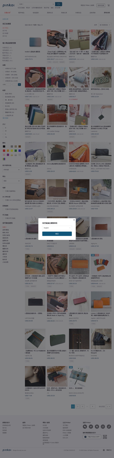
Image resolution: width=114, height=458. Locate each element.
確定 (57, 234)
